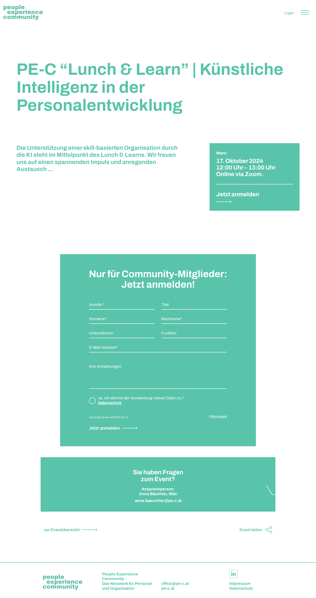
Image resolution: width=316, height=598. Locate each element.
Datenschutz (110, 403)
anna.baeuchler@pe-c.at (158, 503)
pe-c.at (167, 588)
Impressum (240, 583)
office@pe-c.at (175, 583)
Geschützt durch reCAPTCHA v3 (108, 417)
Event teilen (250, 530)
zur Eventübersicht (62, 530)
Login (289, 13)
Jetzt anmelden (104, 428)
